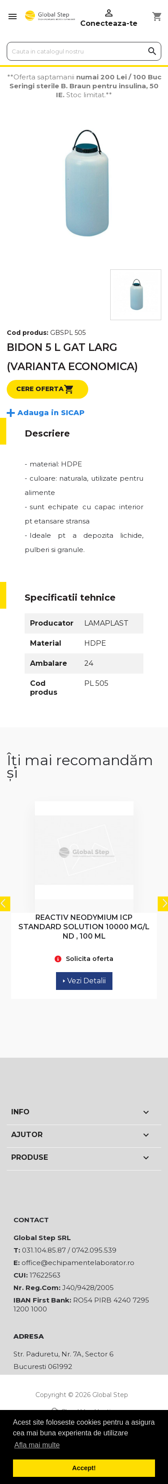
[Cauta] (84, 51)
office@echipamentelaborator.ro (78, 1262)
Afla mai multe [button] (37, 1445)
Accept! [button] (84, 1468)
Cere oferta (45, 389)
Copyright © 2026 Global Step (81, 1395)
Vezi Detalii (84, 981)
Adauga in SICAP (51, 412)
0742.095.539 (94, 1250)
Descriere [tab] (47, 433)
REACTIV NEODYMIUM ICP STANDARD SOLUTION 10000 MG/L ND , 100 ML (84, 926)
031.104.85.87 (44, 1250)
